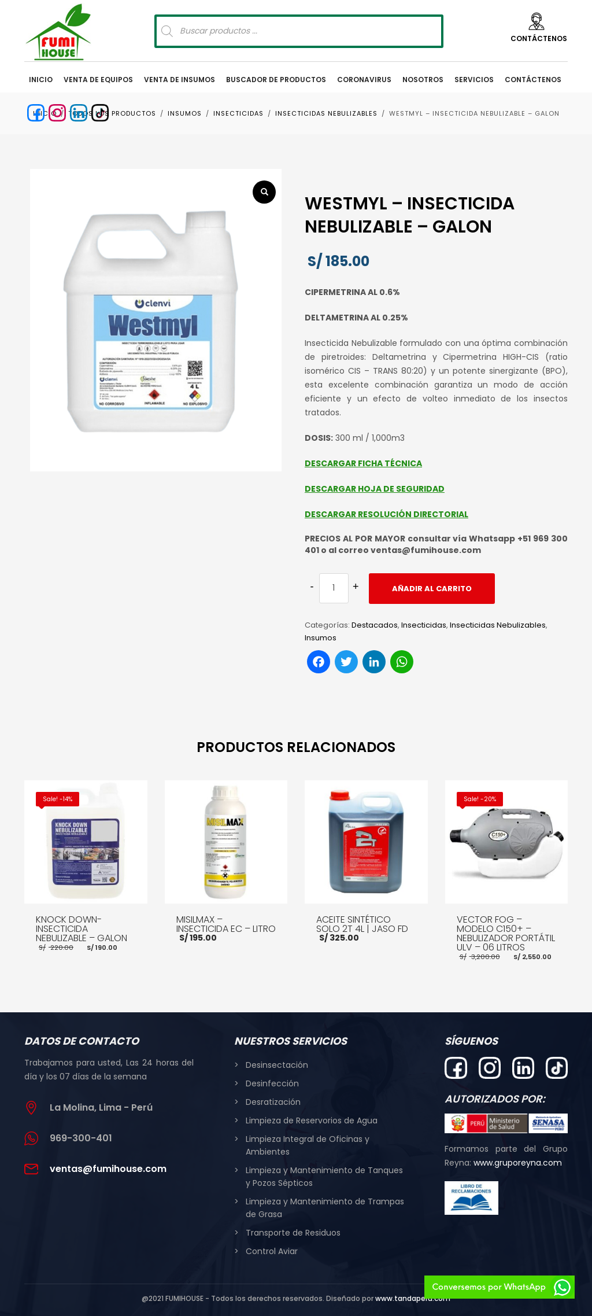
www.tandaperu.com (412, 1298)
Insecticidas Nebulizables (498, 625)
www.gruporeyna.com (517, 1162)
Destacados (375, 625)
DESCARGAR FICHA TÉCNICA (363, 463)
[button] (264, 192)
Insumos (320, 637)
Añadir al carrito (432, 588)
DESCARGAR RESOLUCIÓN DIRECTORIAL (386, 514)
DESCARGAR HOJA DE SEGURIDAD (375, 489)
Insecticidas (423, 625)
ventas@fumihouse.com (108, 1168)
